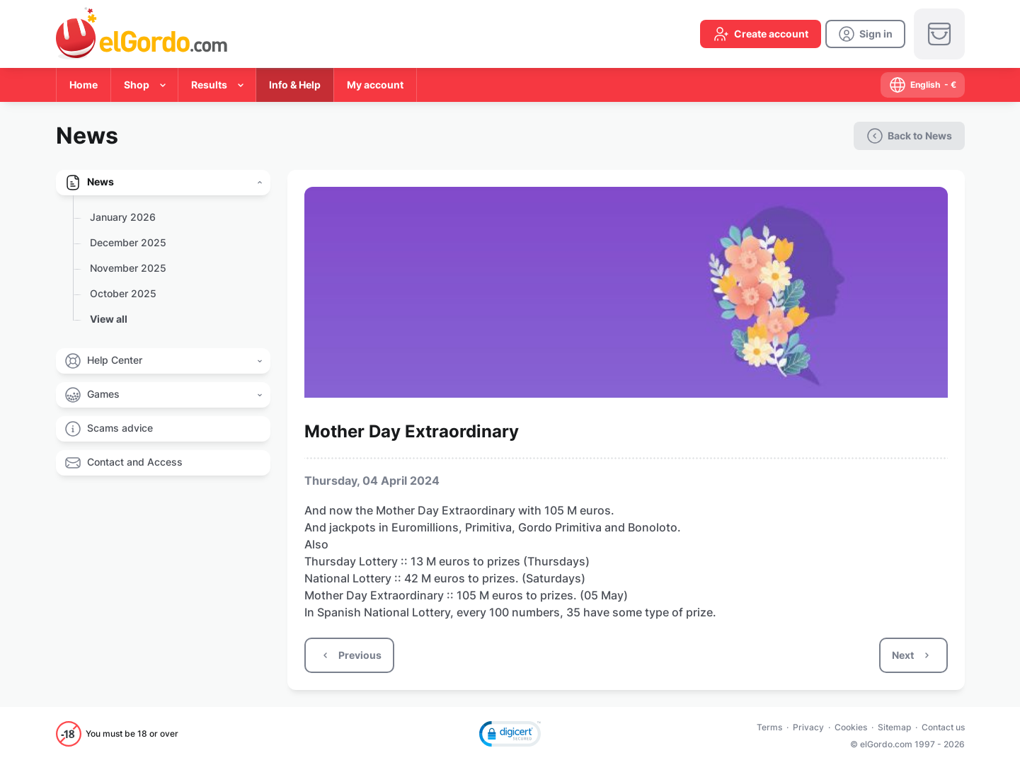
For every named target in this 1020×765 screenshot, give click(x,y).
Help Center (114, 360)
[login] (865, 34)
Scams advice (120, 428)
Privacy (808, 727)
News (100, 182)
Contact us (943, 727)
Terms (769, 727)
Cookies (851, 727)
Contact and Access (135, 462)
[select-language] (923, 85)
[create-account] (760, 34)
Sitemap (894, 727)
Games (103, 394)
